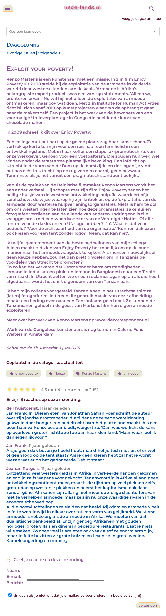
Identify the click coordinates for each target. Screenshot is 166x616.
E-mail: (13, 576)
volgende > (49, 53)
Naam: (13, 570)
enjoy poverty (23, 373)
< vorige (14, 53)
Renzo (57, 373)
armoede (128, 373)
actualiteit (72, 362)
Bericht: (14, 582)
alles (30, 53)
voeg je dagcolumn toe (141, 19)
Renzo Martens (91, 373)
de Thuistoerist (42, 348)
